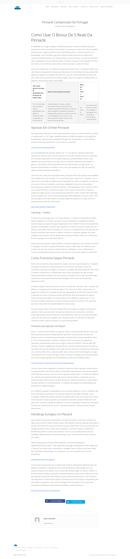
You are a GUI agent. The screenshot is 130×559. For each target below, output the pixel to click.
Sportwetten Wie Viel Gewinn (43, 459)
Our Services (54, 7)
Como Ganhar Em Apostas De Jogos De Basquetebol (52, 363)
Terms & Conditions (106, 7)
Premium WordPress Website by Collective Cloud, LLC (102, 553)
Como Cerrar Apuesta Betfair (43, 147)
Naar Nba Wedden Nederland (43, 207)
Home (47, 7)
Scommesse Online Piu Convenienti (45, 490)
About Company (74, 7)
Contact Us (84, 7)
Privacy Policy (94, 7)
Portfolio (63, 7)
